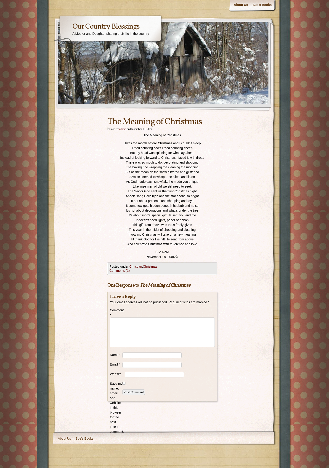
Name (115, 355)
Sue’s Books (262, 5)
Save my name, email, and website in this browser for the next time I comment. (116, 407)
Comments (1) (119, 270)
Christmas (150, 266)
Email (115, 364)
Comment (116, 312)
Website (115, 374)
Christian (135, 266)
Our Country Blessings (106, 27)
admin (122, 129)
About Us (241, 5)
